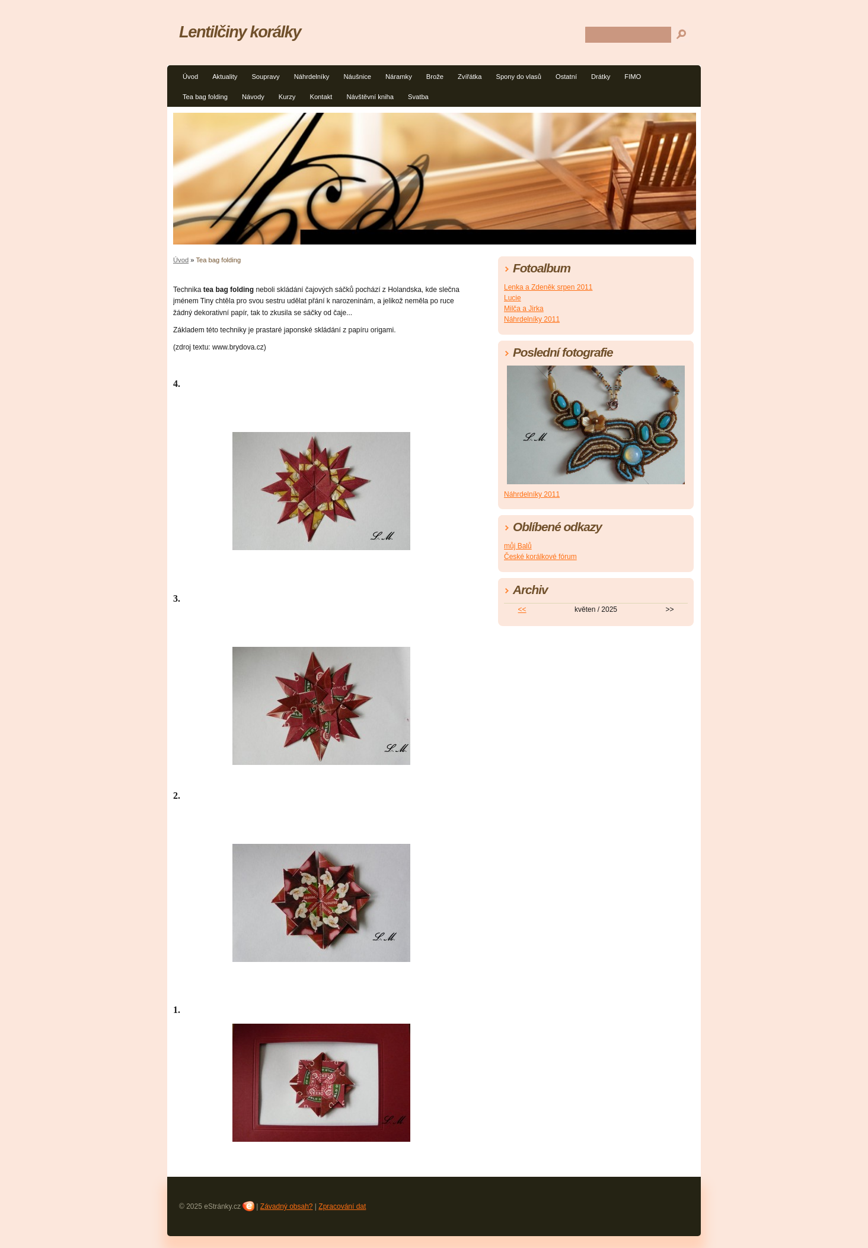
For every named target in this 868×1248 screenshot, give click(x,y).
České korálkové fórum (540, 556)
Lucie (512, 298)
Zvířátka (469, 76)
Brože (434, 76)
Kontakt (320, 96)
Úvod (190, 76)
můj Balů (518, 546)
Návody (253, 96)
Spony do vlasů (518, 76)
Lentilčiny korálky (240, 32)
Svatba (418, 96)
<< (522, 609)
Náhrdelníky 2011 (532, 319)
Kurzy (287, 96)
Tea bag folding (205, 96)
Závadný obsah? (286, 1206)
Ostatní (566, 76)
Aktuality (224, 76)
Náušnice (357, 76)
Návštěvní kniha (370, 96)
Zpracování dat (342, 1206)
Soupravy (265, 76)
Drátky (600, 76)
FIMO (632, 76)
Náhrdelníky (312, 76)
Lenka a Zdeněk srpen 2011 (548, 287)
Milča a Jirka (524, 308)
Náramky (398, 76)
